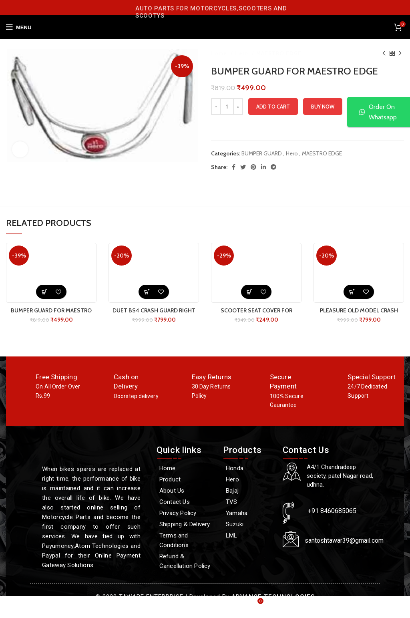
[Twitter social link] (243, 167)
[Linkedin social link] (263, 167)
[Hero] (249, 479)
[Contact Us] (186, 501)
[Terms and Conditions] (186, 540)
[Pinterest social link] (253, 167)
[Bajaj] (249, 490)
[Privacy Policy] (186, 513)
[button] (44, 292)
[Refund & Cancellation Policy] (186, 561)
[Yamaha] (249, 513)
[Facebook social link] (233, 167)
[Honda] (249, 468)
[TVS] (249, 501)
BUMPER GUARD (261, 153)
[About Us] (186, 490)
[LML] (249, 535)
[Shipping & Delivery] (186, 524)
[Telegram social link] (273, 167)
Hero (242, 53)
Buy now (322, 106)
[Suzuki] (249, 524)
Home (220, 53)
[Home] (186, 468)
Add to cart (273, 106)
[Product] (186, 479)
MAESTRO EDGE (278, 53)
